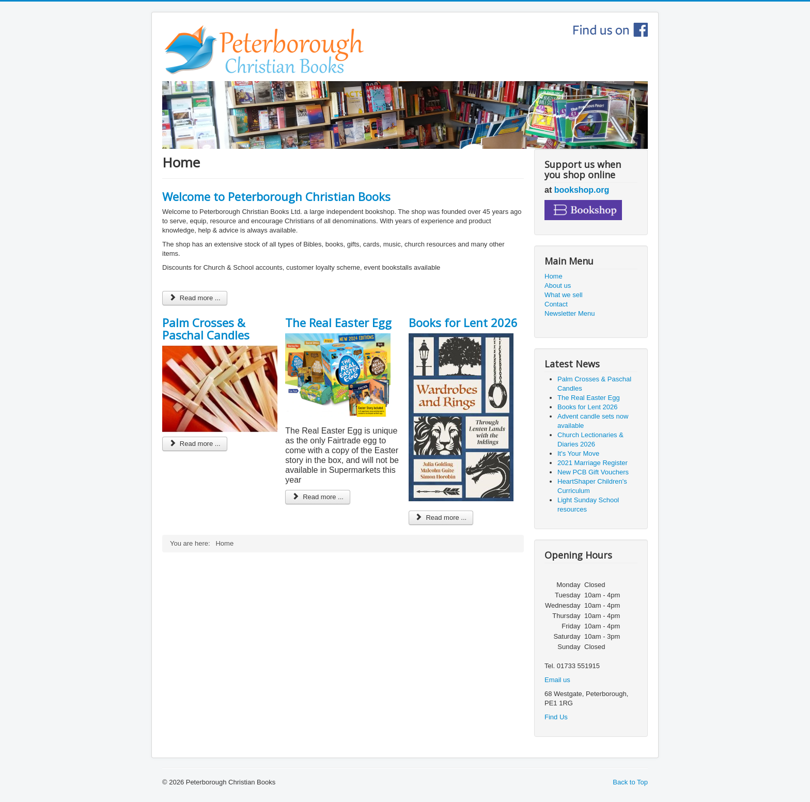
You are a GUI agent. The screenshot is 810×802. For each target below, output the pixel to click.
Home (553, 276)
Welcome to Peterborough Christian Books (276, 196)
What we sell (563, 295)
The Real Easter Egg (338, 322)
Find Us (556, 717)
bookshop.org (582, 190)
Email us (557, 680)
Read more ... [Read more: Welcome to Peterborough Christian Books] (195, 298)
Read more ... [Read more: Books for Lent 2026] (441, 517)
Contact (556, 304)
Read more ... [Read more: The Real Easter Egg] (318, 497)
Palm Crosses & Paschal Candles (206, 329)
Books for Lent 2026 (463, 322)
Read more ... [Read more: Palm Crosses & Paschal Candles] (195, 444)
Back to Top (630, 782)
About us (557, 285)
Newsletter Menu (569, 313)
